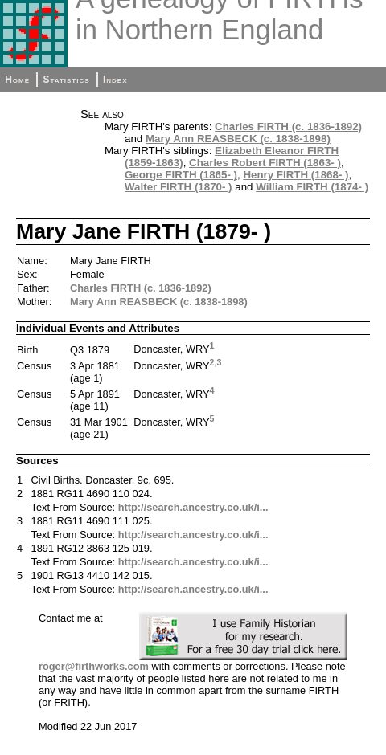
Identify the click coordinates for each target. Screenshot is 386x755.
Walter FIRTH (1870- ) (178, 187)
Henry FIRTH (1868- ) (295, 175)
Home (17, 79)
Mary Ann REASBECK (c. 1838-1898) (238, 139)
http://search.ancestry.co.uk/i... (193, 507)
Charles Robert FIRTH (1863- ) (265, 163)
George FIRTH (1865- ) (181, 175)
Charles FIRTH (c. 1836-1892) (288, 126)
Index (115, 79)
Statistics (66, 79)
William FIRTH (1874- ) (312, 187)
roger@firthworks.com (94, 666)
